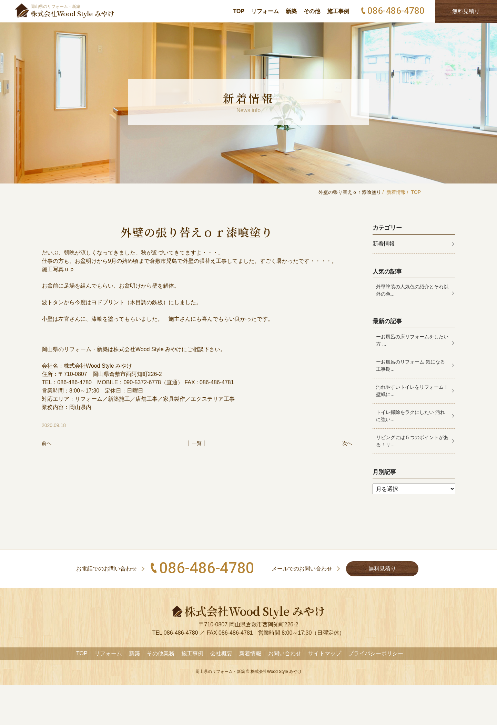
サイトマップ (324, 653)
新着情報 (396, 192)
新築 (291, 11)
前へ (46, 443)
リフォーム (265, 11)
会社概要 (221, 653)
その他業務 (160, 653)
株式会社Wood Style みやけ (276, 671)
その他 (312, 11)
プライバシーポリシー (375, 653)
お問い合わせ (284, 653)
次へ (347, 443)
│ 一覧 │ (196, 443)
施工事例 (338, 11)
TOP (238, 11)
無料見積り (382, 569)
